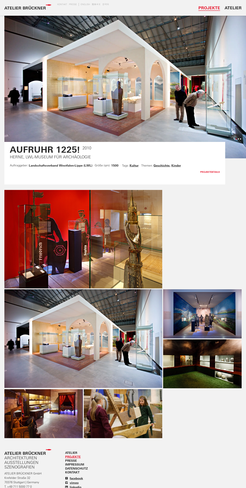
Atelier (233, 7)
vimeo (72, 483)
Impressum (74, 464)
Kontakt (62, 4)
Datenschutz (76, 468)
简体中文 (96, 4)
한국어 (105, 4)
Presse (73, 4)
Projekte (209, 7)
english (85, 4)
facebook (74, 478)
